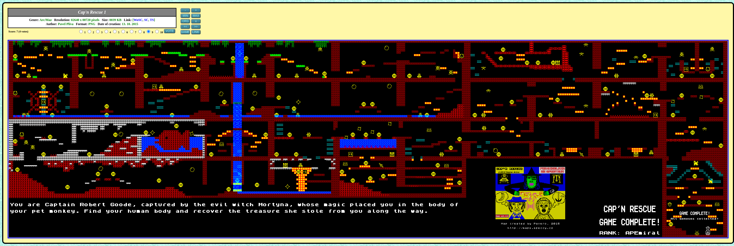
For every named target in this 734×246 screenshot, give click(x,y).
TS (152, 20)
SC (146, 20)
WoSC (138, 20)
